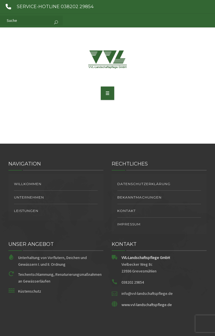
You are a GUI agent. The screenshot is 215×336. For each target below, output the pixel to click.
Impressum (129, 224)
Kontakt (126, 211)
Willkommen (27, 184)
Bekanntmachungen (139, 197)
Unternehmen (29, 197)
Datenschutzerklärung (143, 184)
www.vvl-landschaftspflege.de (146, 304)
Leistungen (26, 211)
